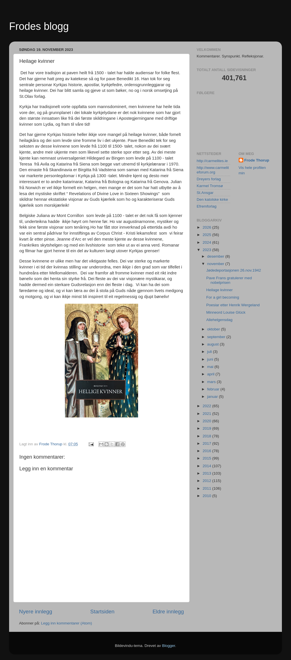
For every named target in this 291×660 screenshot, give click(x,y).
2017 (207, 443)
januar (213, 396)
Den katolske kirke (212, 199)
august (213, 344)
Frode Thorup (256, 160)
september (216, 337)
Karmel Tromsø (210, 186)
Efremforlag (207, 206)
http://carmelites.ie (212, 161)
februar (214, 389)
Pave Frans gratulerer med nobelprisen (229, 280)
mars (212, 382)
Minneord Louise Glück (226, 312)
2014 (207, 466)
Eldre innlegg (168, 612)
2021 (207, 413)
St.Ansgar (205, 193)
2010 (207, 496)
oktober (214, 329)
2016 (207, 451)
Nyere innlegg (35, 612)
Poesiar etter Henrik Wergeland (233, 305)
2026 (207, 227)
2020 (207, 421)
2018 (207, 436)
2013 (207, 473)
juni (210, 359)
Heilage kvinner (219, 290)
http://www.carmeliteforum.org (213, 169)
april (211, 374)
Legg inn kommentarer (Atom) (66, 623)
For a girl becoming (222, 297)
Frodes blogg (39, 26)
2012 (207, 481)
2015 (207, 458)
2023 (207, 250)
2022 (207, 406)
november (216, 264)
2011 (207, 488)
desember (216, 256)
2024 (207, 242)
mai (211, 367)
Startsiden (102, 612)
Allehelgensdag (219, 320)
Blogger (168, 646)
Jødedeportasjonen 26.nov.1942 (233, 270)
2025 (207, 235)
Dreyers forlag (209, 179)
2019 (207, 428)
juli (210, 351)
